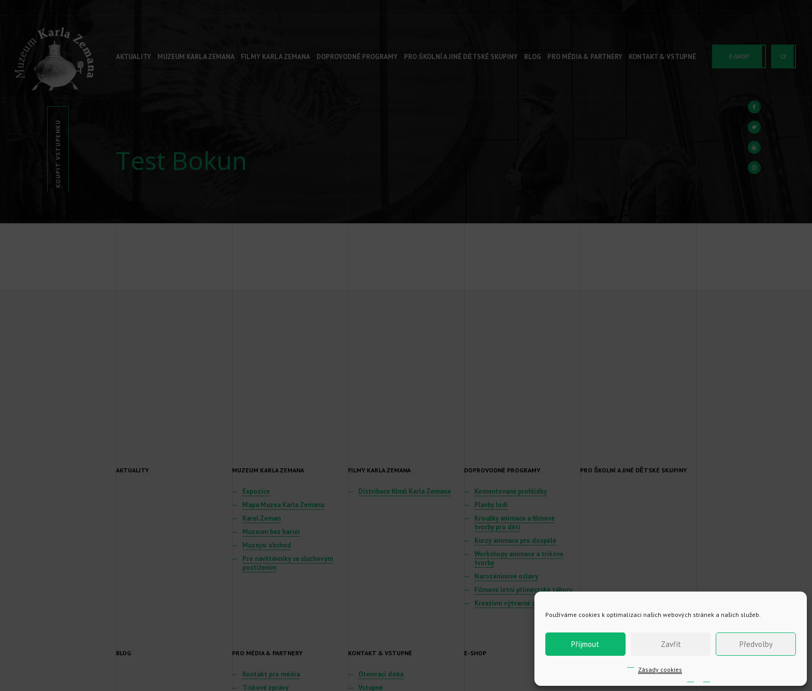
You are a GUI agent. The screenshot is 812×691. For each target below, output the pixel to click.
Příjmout (585, 644)
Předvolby (756, 644)
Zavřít (671, 644)
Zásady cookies (660, 669)
